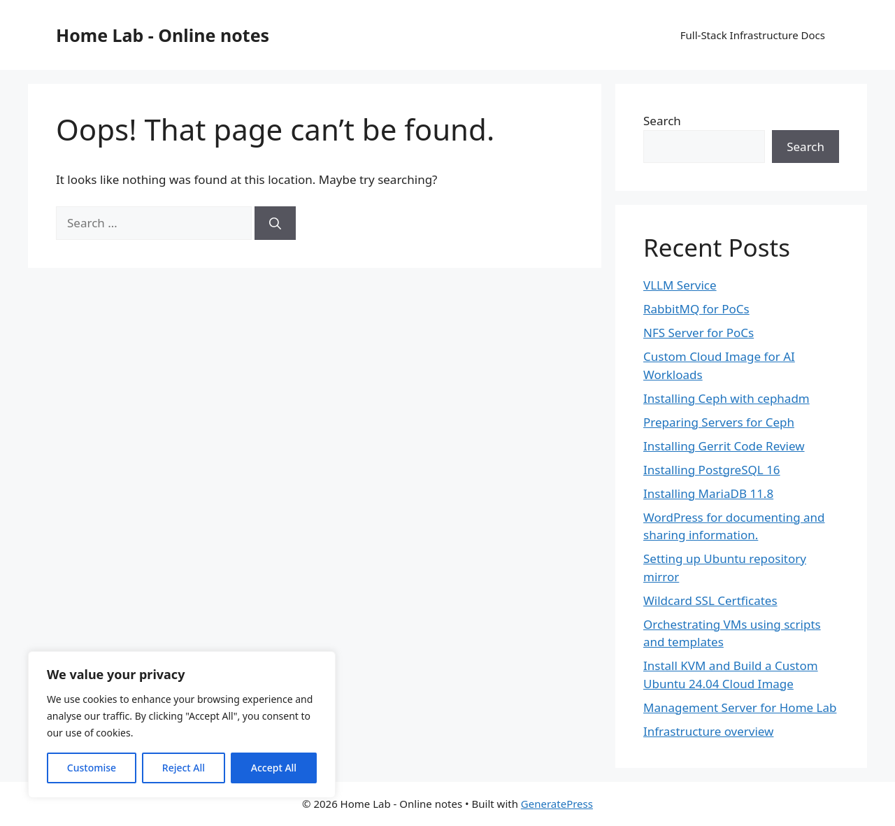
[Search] (275, 223)
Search (662, 121)
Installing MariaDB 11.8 (708, 493)
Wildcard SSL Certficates (710, 600)
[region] (182, 724)
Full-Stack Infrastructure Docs (752, 35)
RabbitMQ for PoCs (696, 309)
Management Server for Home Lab (739, 707)
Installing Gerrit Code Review (724, 446)
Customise (91, 767)
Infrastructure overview (708, 731)
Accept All (273, 767)
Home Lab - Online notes (162, 35)
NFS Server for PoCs (698, 333)
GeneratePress (557, 804)
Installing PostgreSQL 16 (711, 470)
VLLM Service (680, 285)
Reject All (183, 767)
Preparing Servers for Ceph (718, 422)
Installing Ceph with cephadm (726, 398)
